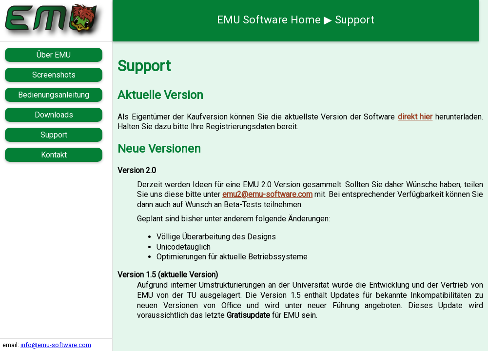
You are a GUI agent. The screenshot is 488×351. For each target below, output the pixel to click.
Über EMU (54, 54)
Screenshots (54, 74)
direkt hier (415, 116)
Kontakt (54, 154)
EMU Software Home (269, 19)
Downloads (54, 114)
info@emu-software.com (55, 345)
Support (53, 134)
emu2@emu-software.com (267, 194)
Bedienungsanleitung (53, 94)
